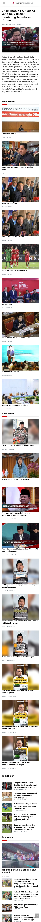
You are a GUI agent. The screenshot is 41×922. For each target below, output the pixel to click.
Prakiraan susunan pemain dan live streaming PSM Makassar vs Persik (25, 821)
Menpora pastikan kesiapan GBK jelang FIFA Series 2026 (19, 304)
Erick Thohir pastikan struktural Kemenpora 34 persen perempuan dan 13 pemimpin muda (20, 167)
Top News (6, 841)
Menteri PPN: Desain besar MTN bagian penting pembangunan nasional (19, 406)
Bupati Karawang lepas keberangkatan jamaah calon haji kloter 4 (19, 872)
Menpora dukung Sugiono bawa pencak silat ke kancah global (19, 132)
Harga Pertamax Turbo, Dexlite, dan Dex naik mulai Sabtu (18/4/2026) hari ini (25, 789)
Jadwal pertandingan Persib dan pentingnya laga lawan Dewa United (25, 810)
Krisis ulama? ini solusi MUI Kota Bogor (19, 660)
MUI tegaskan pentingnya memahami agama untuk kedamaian (18, 589)
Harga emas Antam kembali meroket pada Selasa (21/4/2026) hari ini (25, 799)
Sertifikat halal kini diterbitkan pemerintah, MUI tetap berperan (16, 625)
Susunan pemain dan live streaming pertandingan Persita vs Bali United (24, 831)
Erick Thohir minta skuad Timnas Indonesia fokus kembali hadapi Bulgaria (20, 270)
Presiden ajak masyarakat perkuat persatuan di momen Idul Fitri (17, 517)
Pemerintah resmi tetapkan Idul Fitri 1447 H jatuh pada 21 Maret (20, 553)
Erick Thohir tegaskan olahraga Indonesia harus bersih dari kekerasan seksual (20, 338)
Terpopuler (7, 780)
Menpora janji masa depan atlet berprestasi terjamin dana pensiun (17, 372)
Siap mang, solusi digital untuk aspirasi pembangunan (19, 695)
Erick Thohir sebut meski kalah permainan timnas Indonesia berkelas (20, 237)
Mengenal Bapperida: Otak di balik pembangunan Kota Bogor (17, 768)
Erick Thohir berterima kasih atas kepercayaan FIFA (16, 203)
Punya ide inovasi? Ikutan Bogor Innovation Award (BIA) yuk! (16, 732)
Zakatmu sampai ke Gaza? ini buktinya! (19, 448)
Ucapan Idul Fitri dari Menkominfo (17, 482)
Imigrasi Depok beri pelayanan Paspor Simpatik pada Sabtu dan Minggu (25, 918)
